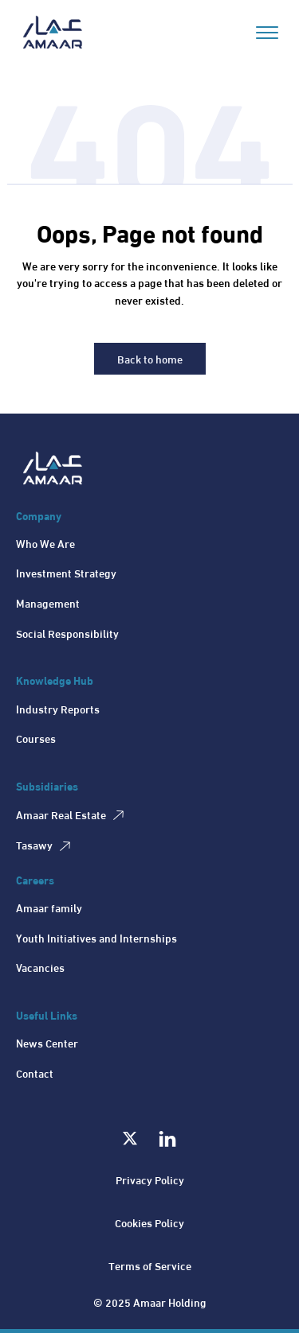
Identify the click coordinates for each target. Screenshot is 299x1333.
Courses (36, 737)
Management (48, 602)
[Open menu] (267, 32)
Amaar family (49, 907)
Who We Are (45, 542)
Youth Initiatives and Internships (96, 937)
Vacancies (40, 966)
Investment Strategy (66, 572)
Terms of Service (149, 1265)
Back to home (150, 358)
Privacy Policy (150, 1179)
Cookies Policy (149, 1222)
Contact (34, 1072)
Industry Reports (58, 708)
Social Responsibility (67, 632)
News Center (47, 1042)
